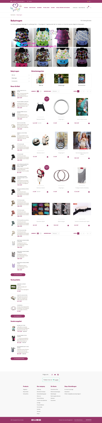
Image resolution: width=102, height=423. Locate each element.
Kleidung (39, 7)
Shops (38, 413)
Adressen (53, 398)
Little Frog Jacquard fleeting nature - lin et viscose (22, 178)
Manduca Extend (41, 119)
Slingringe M (61, 153)
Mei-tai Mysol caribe (82, 119)
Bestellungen (53, 393)
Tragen (26, 7)
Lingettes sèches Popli (22, 295)
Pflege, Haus (46, 7)
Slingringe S (61, 119)
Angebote (25, 389)
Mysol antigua (61, 221)
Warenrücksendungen (55, 391)
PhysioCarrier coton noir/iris (22, 336)
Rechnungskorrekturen (55, 396)
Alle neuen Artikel (18, 274)
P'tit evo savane (20, 200)
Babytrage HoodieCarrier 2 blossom (23, 241)
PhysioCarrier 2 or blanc (22, 101)
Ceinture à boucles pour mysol (82, 221)
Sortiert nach (47, 91)
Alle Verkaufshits (17, 316)
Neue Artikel (25, 391)
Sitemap (38, 411)
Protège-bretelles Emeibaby (82, 188)
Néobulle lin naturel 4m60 (22, 133)
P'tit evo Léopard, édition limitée (23, 189)
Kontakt (29, 1)
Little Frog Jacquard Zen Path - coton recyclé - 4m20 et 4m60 (22, 165)
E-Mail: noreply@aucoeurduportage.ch (73, 393)
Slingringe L (20, 305)
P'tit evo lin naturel (21, 230)
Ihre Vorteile (39, 407)
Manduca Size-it (40, 153)
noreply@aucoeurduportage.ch (17, 1)
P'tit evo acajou (20, 210)
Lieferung (39, 389)
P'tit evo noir (20, 154)
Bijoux (53, 7)
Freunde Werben (40, 405)
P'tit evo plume (20, 144)
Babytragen (32, 7)
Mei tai (13, 75)
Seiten (75, 91)
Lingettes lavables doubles (21, 284)
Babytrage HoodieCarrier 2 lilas (23, 263)
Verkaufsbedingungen (41, 393)
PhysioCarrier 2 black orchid (22, 112)
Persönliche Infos (54, 389)
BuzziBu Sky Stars (21, 325)
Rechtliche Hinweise (41, 391)
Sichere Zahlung (40, 398)
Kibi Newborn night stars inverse (23, 347)
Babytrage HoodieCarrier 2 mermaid (23, 252)
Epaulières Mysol (41, 221)
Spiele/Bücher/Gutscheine (63, 7)
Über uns (39, 396)
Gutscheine (53, 400)
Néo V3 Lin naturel (21, 123)
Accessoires (14, 81)
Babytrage (14, 78)
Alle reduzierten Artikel (19, 358)
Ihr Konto (53, 386)
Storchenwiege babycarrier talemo (82, 153)
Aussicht (33, 91)
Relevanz (56, 91)
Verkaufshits (25, 393)
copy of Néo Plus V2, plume (21, 91)
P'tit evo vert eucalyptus (23, 220)
